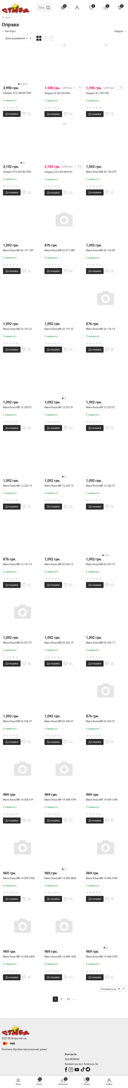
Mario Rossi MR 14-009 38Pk (60, 878)
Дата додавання (16, 38)
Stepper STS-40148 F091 (58, 172)
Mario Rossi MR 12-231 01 (58, 407)
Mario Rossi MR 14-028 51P (18, 799)
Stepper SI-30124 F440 (57, 93)
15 (68, 999)
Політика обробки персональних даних (24, 1049)
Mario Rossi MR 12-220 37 (100, 485)
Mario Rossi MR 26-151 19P (18, 250)
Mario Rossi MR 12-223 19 (17, 485)
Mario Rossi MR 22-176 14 (100, 329)
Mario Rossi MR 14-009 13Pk (102, 799)
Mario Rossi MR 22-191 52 (58, 329)
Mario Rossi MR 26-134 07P (101, 171)
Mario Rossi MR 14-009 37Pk (19, 878)
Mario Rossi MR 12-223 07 (100, 407)
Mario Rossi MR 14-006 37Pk (102, 878)
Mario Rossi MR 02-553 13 (100, 564)
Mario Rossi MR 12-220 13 (58, 485)
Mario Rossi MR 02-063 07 (100, 721)
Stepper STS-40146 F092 (17, 171)
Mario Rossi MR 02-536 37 (17, 721)
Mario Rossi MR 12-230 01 (17, 407)
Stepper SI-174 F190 (97, 93)
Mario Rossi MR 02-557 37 (17, 642)
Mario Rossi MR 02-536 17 (100, 642)
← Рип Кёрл (8, 31)
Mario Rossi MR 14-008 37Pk (60, 799)
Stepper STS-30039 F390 (17, 93)
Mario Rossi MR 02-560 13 (58, 564)
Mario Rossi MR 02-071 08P (59, 250)
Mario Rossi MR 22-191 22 (17, 329)
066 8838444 (72, 1059)
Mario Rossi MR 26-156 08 (100, 250)
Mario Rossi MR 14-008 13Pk (60, 956)
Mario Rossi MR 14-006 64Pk (19, 956)
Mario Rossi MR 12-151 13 (17, 564)
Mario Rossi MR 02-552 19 (58, 642)
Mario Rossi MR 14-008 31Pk (102, 956)
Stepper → (120, 31)
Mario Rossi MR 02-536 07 (58, 721)
